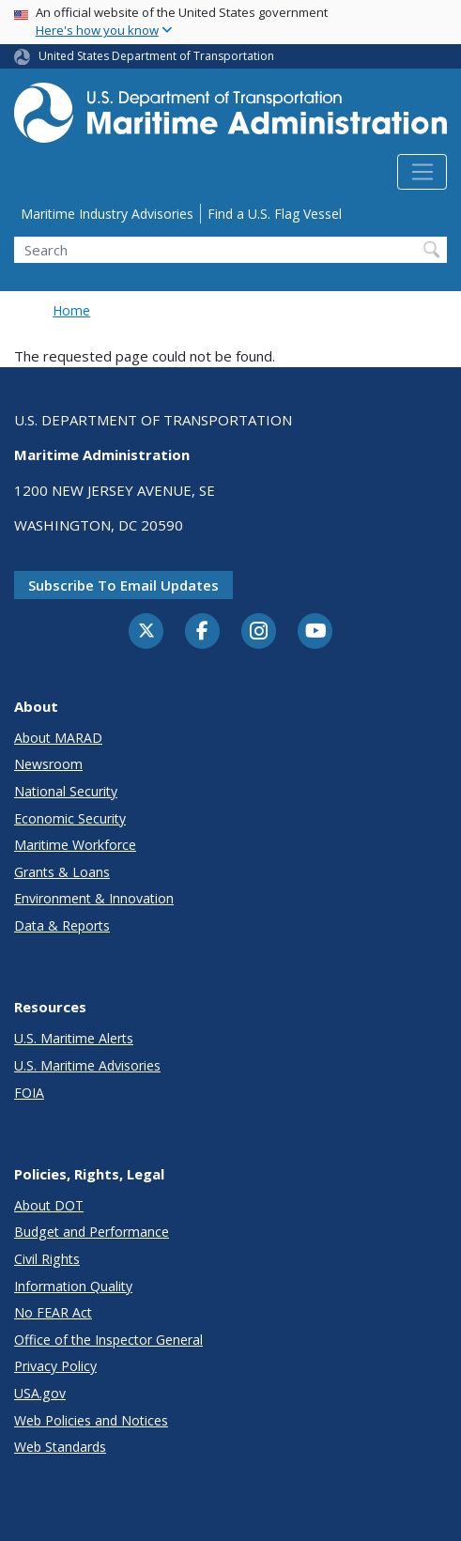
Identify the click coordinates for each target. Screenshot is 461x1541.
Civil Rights (47, 1259)
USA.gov (40, 1393)
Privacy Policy (55, 1366)
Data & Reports (62, 925)
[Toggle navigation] (422, 172)
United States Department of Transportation (156, 56)
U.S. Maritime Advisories (87, 1065)
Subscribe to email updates (123, 585)
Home (71, 310)
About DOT (49, 1205)
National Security (65, 791)
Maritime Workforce (75, 845)
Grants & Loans (62, 872)
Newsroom (48, 764)
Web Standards (60, 1447)
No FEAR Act (53, 1312)
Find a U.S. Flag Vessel (274, 214)
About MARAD (58, 738)
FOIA (29, 1093)
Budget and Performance (91, 1232)
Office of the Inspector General (108, 1339)
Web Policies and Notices (91, 1420)
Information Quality (73, 1286)
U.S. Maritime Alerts (73, 1038)
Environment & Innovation (94, 898)
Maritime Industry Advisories (107, 214)
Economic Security (70, 818)
